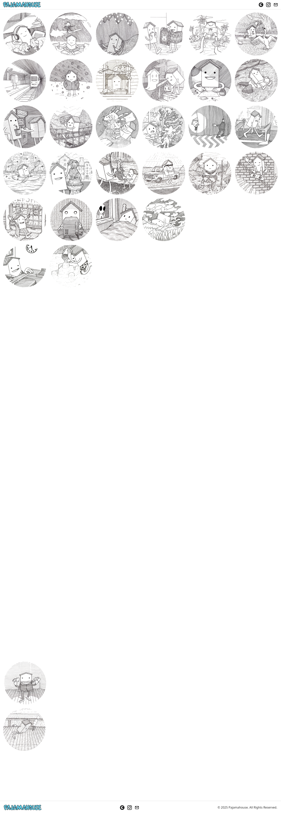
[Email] (275, 4)
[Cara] (261, 4)
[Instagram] (268, 4)
